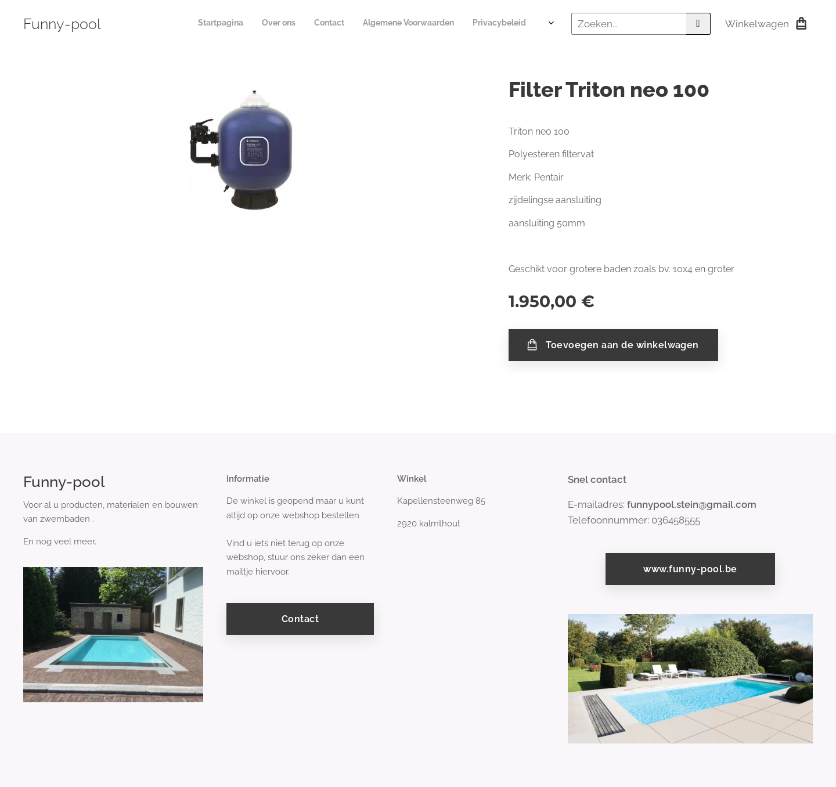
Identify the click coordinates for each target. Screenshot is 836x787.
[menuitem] (461, 23)
